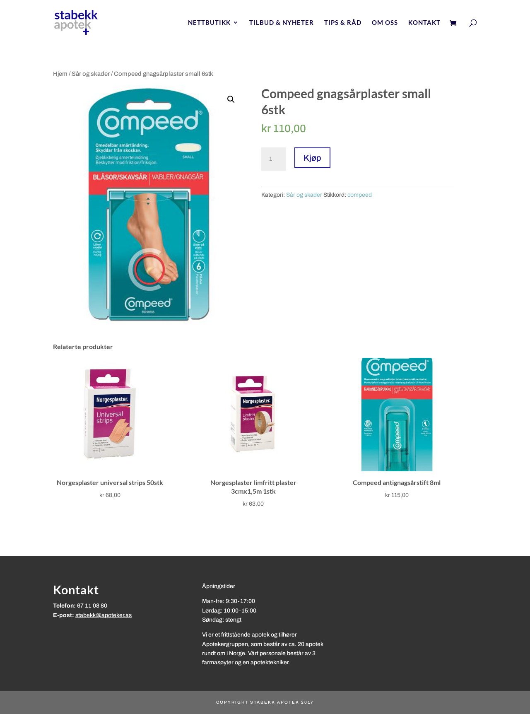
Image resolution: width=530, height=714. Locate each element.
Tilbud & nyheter (281, 22)
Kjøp (312, 157)
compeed (359, 195)
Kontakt (424, 22)
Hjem (60, 73)
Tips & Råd (342, 22)
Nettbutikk (209, 22)
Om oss (385, 22)
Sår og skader (91, 73)
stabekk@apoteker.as (103, 615)
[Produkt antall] (273, 159)
